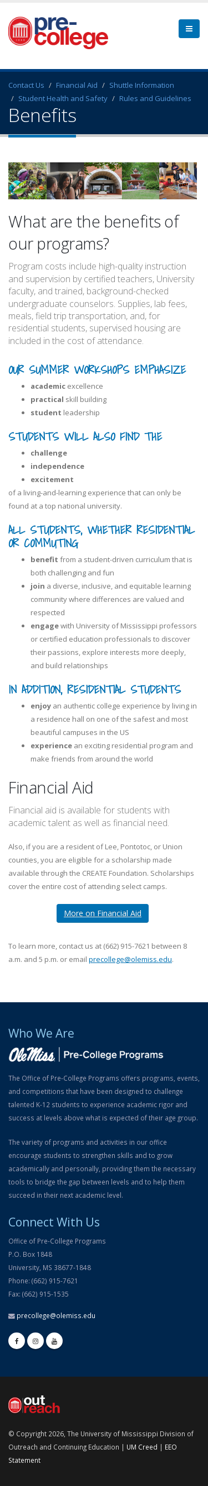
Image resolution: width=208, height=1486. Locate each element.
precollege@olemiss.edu (130, 959)
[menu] (189, 28)
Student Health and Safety (63, 98)
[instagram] (35, 1340)
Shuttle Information (141, 85)
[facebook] (16, 1340)
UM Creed (142, 1446)
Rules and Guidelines (155, 98)
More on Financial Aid (102, 913)
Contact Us (26, 85)
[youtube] (54, 1340)
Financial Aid (77, 85)
